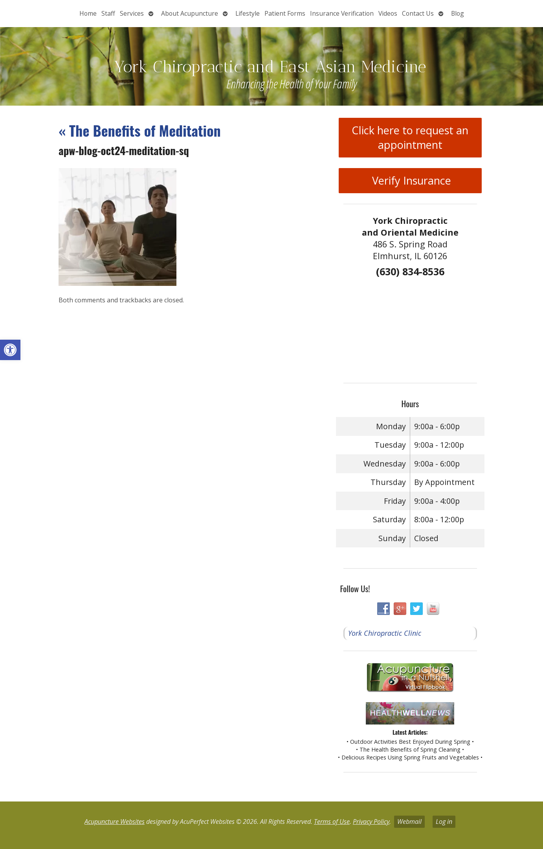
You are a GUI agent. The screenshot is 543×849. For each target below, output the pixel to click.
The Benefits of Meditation (140, 130)
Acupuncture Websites (114, 821)
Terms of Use (332, 821)
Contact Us (418, 13)
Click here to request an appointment (410, 137)
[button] (10, 350)
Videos (387, 13)
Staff (108, 13)
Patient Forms (284, 13)
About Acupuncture (189, 13)
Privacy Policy (371, 821)
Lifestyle (247, 13)
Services (132, 13)
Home (88, 13)
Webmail (409, 821)
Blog (457, 13)
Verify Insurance (410, 180)
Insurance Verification (342, 13)
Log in (444, 821)
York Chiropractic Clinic (384, 633)
